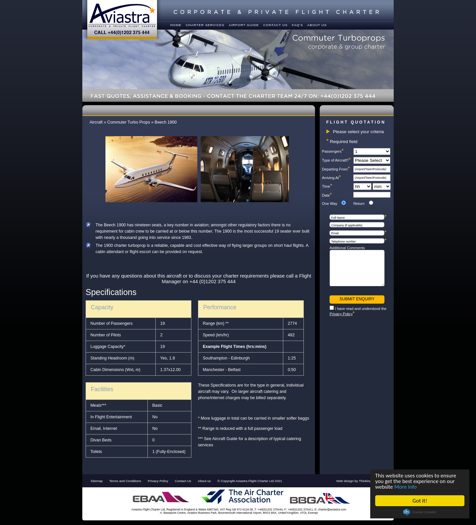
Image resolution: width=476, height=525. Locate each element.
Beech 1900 (166, 122)
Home (175, 25)
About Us (317, 25)
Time (327, 186)
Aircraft (96, 122)
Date (327, 195)
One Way (329, 204)
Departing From (336, 169)
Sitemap (97, 481)
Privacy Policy (341, 314)
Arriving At (331, 178)
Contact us (275, 25)
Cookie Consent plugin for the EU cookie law (419, 512)
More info (405, 486)
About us (204, 481)
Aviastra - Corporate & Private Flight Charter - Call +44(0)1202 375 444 (122, 19)
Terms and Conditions (125, 481)
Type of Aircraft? (336, 160)
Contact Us (183, 481)
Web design (344, 481)
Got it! (420, 500)
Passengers (332, 151)
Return (359, 204)
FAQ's (297, 25)
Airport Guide (244, 25)
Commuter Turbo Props (128, 122)
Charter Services (205, 25)
